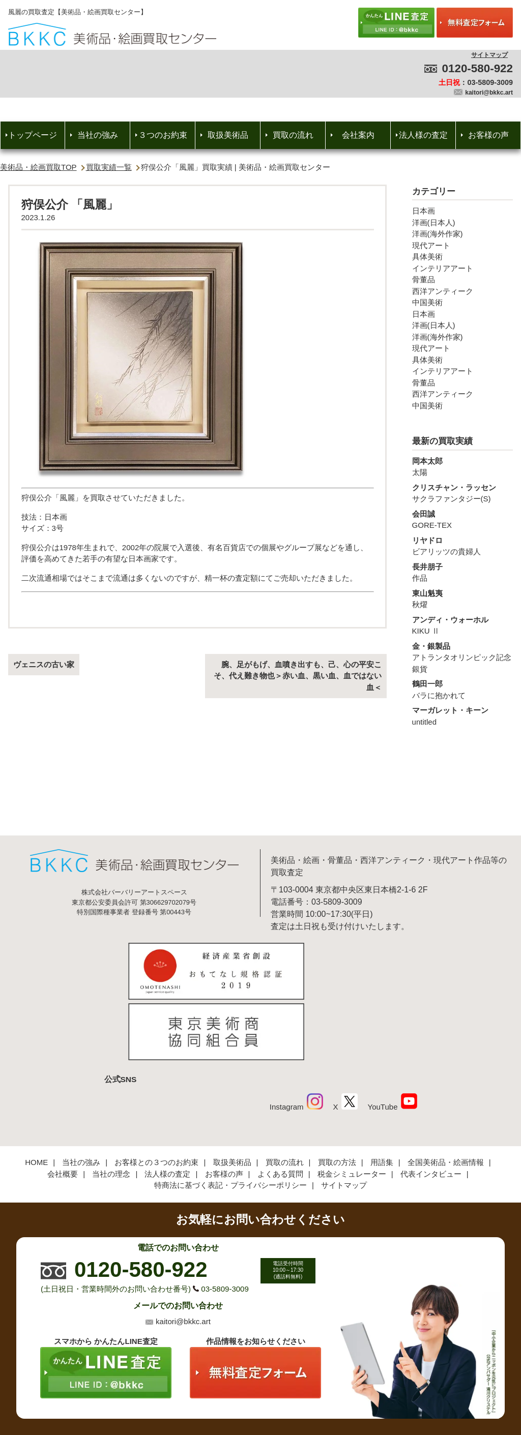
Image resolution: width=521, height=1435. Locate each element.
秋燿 (462, 598)
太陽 (462, 466)
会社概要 (62, 1106)
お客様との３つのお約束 (156, 1094)
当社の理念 (111, 1106)
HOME (36, 1094)
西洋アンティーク (442, 291)
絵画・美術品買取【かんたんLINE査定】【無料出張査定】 (112, 34)
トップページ (32, 135)
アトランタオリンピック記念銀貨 (462, 657)
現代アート (431, 245)
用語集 (381, 1094)
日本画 (423, 210)
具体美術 (427, 256)
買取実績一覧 (109, 167)
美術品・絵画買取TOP (38, 167)
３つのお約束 (162, 135)
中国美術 (427, 302)
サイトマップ (489, 54)
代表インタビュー (430, 1106)
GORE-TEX (462, 519)
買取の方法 (337, 1094)
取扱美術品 (228, 135)
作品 (462, 572)
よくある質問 (280, 1106)
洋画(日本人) (433, 222)
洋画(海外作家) (437, 233)
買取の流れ (293, 135)
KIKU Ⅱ (462, 625)
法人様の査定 (423, 135)
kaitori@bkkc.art (489, 92)
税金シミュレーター (351, 1106)
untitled (462, 715)
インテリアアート (442, 268)
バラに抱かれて (462, 689)
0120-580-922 (477, 68)
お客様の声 (488, 135)
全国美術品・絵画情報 (446, 1094)
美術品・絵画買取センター (243, 1396)
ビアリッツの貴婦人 (462, 545)
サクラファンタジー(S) (462, 492)
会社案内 (358, 135)
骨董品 (423, 279)
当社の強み (97, 135)
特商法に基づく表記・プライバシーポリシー (230, 1117)
